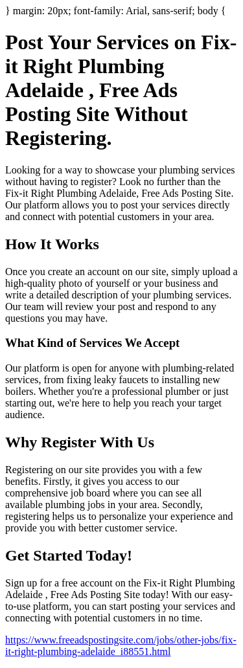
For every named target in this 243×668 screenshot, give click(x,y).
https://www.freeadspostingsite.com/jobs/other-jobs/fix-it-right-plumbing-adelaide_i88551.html (121, 645)
